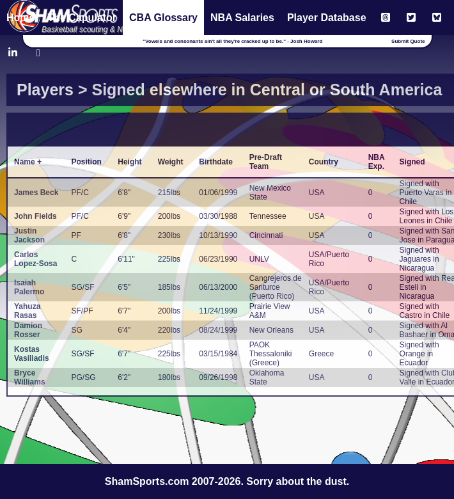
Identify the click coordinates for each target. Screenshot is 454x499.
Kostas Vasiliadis (31, 354)
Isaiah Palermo (29, 287)
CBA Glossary (163, 17)
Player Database (326, 17)
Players (45, 90)
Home (20, 17)
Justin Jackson (29, 235)
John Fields (35, 216)
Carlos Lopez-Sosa (35, 259)
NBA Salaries (242, 17)
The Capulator (81, 17)
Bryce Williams (29, 377)
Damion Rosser (28, 330)
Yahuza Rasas (27, 311)
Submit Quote (408, 41)
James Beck (36, 192)
